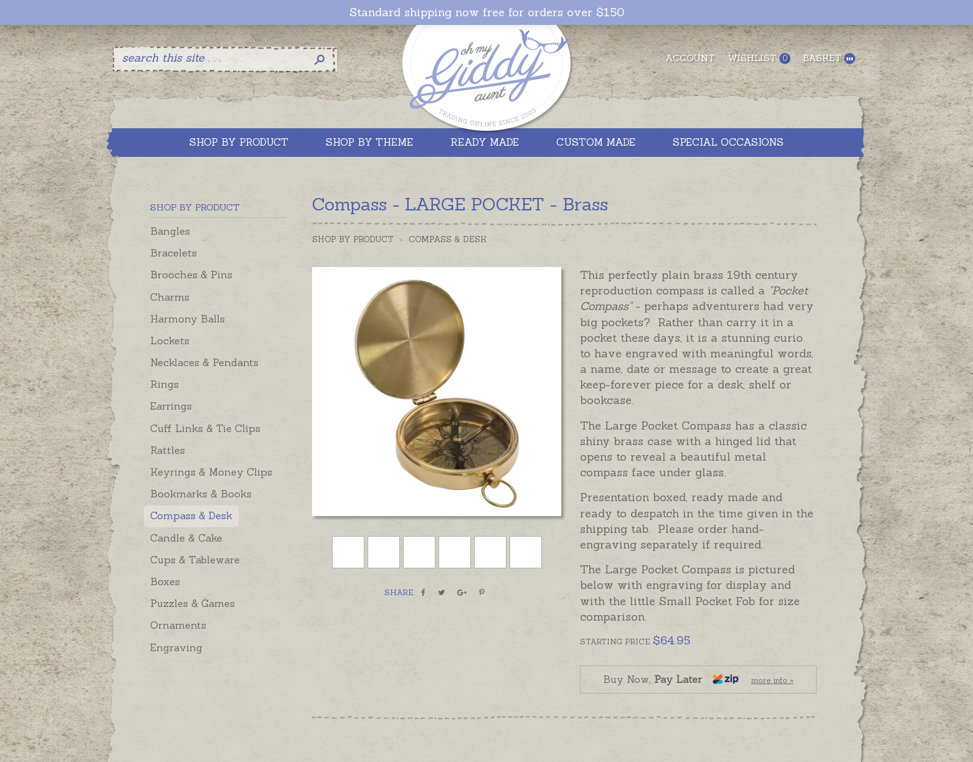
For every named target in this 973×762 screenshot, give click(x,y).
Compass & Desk (191, 515)
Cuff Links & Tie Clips (205, 428)
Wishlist (759, 58)
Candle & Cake (186, 538)
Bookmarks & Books (201, 493)
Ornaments (178, 625)
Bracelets (173, 253)
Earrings (171, 406)
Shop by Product (353, 239)
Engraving (176, 647)
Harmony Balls (187, 319)
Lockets (169, 340)
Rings (164, 384)
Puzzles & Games (192, 603)
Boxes (165, 581)
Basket (829, 58)
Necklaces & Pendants (204, 362)
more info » (772, 680)
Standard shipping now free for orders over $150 (486, 12)
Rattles (167, 450)
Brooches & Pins (191, 274)
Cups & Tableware (195, 559)
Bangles (170, 231)
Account (690, 58)
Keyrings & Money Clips (211, 472)
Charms (169, 297)
